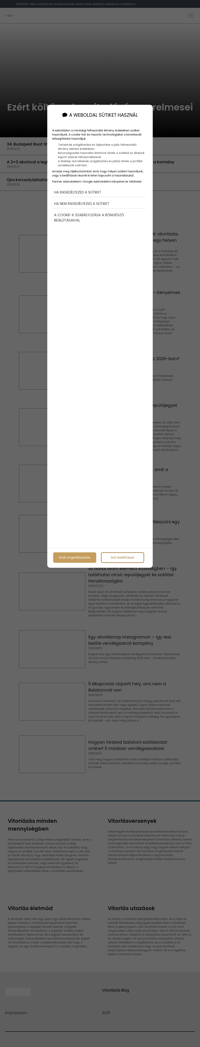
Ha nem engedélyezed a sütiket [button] (81, 200)
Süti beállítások (122, 556)
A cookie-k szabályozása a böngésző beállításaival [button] (89, 215)
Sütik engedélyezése (74, 556)
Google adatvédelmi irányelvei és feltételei (112, 178)
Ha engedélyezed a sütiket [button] (77, 189)
